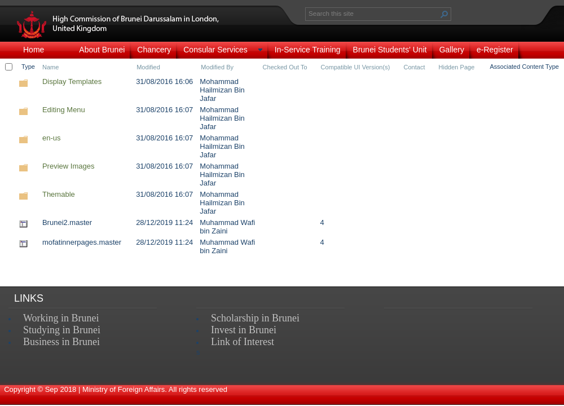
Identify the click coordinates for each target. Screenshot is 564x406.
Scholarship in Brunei (255, 318)
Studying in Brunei (61, 330)
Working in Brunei (61, 318)
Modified (148, 67)
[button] (444, 14)
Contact (414, 67)
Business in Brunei (61, 341)
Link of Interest (242, 341)
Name (50, 67)
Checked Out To (285, 67)
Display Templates (72, 81)
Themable (58, 194)
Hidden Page (456, 67)
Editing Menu (63, 109)
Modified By (217, 67)
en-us (51, 138)
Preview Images (68, 166)
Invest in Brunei (243, 330)
